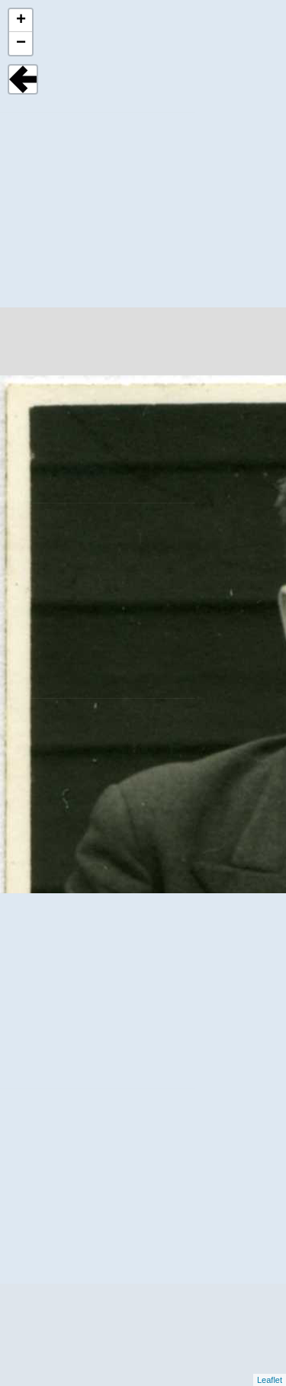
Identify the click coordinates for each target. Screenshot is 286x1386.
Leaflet (269, 1379)
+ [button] (21, 20)
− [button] (21, 43)
